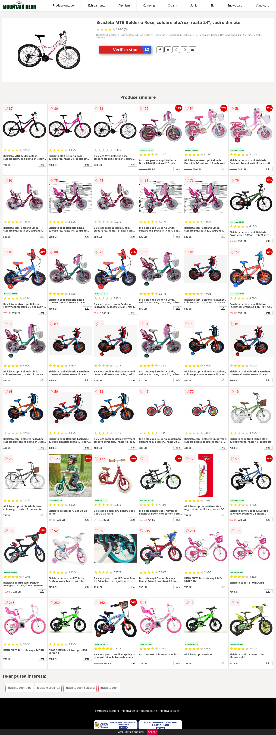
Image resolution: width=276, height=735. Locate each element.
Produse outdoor (64, 5)
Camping (149, 5)
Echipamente (96, 5)
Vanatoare (262, 5)
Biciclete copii (109, 688)
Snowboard (235, 5)
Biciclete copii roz (48, 688)
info (42, 164)
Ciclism (172, 5)
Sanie (193, 5)
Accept (152, 732)
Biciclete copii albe (19, 688)
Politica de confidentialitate (139, 711)
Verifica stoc (132, 50)
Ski (212, 5)
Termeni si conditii (107, 711)
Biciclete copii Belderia (80, 688)
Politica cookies (169, 711)
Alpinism (124, 5)
